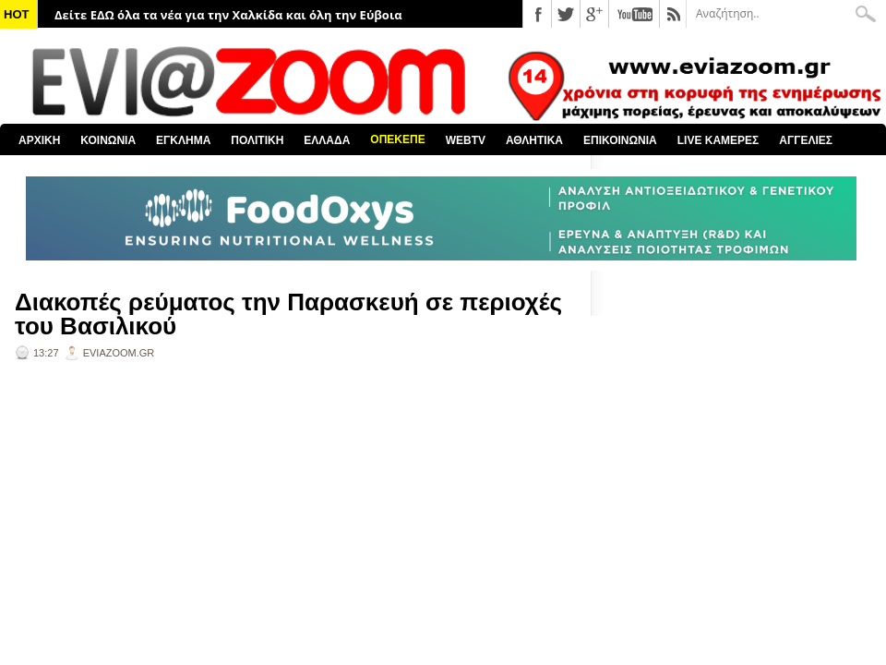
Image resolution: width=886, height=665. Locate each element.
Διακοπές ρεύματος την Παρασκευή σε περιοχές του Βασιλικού (288, 314)
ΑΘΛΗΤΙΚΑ (534, 140)
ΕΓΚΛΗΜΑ (183, 140)
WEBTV (465, 140)
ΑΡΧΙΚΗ (39, 140)
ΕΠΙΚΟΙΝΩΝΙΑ (620, 140)
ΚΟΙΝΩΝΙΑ (108, 140)
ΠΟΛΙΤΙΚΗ (257, 140)
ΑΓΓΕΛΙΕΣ (805, 140)
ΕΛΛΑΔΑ (327, 140)
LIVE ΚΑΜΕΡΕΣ (718, 140)
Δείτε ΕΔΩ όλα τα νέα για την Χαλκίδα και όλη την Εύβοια (228, 14)
